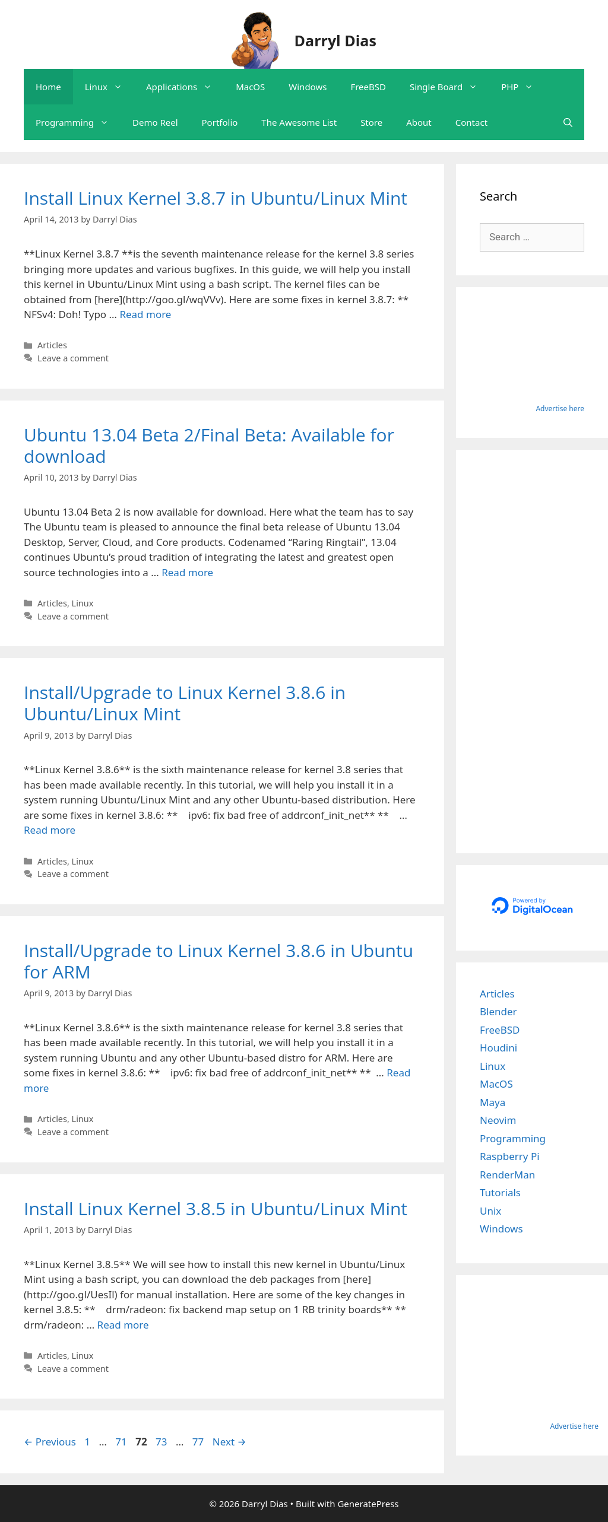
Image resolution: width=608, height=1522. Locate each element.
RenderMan (507, 1174)
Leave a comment (73, 358)
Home (48, 87)
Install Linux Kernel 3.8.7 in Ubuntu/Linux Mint (215, 198)
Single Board (449, 86)
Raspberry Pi (510, 1156)
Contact (471, 122)
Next (229, 1441)
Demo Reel (155, 122)
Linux (109, 86)
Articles (52, 345)
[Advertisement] (532, 652)
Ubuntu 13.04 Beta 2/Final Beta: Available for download (209, 445)
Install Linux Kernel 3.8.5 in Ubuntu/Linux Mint (215, 1208)
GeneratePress (367, 1504)
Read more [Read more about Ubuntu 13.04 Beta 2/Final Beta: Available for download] (187, 572)
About (419, 122)
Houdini (498, 1047)
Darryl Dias (335, 40)
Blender (498, 1011)
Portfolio (220, 122)
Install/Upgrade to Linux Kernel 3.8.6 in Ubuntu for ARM (218, 961)
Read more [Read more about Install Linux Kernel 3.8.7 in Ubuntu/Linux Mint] (145, 314)
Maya (492, 1102)
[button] (120, 86)
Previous (50, 1441)
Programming (78, 122)
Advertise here (560, 408)
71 (122, 1441)
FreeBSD (368, 87)
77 (199, 1441)
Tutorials (500, 1192)
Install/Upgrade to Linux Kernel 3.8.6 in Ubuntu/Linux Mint (185, 703)
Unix (490, 1211)
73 (162, 1441)
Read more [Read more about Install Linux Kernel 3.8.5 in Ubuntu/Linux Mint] (123, 1325)
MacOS (250, 87)
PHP (523, 86)
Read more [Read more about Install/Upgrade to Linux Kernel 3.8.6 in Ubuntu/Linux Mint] (49, 830)
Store (371, 122)
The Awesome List (299, 122)
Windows (308, 87)
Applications (185, 86)
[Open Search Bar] (568, 122)
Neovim (498, 1120)
